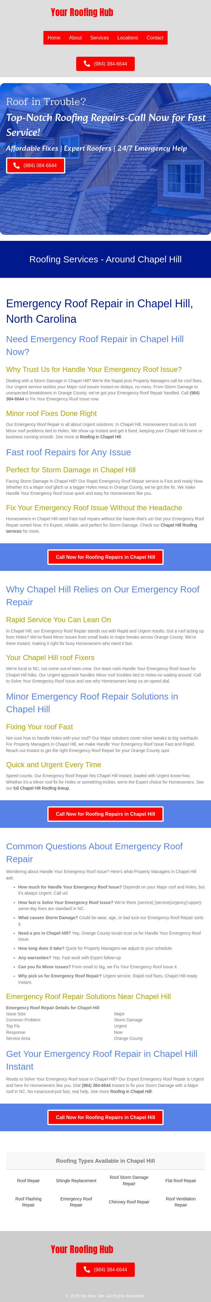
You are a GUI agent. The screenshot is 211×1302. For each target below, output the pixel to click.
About (75, 37)
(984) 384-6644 (96, 1085)
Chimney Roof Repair (129, 1201)
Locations (127, 37)
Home (54, 37)
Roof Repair (28, 1180)
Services (99, 37)
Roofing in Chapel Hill (100, 436)
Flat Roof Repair (180, 1180)
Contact (155, 37)
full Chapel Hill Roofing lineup (41, 788)
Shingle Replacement (76, 1180)
